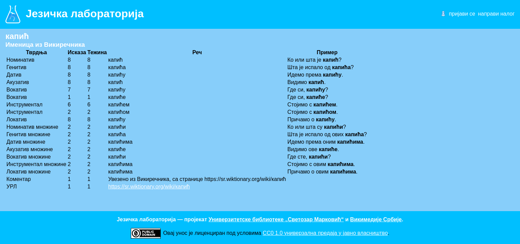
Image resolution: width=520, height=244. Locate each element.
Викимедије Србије (376, 219)
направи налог (496, 14)
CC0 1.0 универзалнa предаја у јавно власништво (325, 233)
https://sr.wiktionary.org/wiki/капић (149, 186)
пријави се (462, 14)
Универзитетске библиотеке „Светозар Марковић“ (276, 219)
